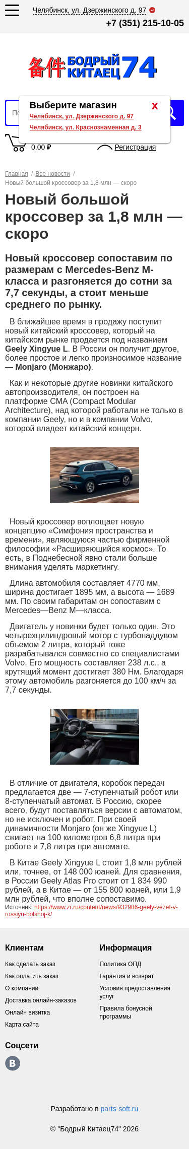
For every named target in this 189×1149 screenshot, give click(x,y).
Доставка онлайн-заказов (41, 1000)
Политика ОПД (121, 964)
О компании (21, 988)
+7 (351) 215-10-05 (145, 23)
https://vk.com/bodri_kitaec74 (12, 1063)
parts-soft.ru (120, 1109)
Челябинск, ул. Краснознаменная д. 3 (86, 127)
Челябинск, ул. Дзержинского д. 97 (82, 116)
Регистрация (135, 147)
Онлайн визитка (27, 1012)
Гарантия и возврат (127, 976)
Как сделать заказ (30, 964)
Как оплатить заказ (31, 976)
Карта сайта (22, 1024)
